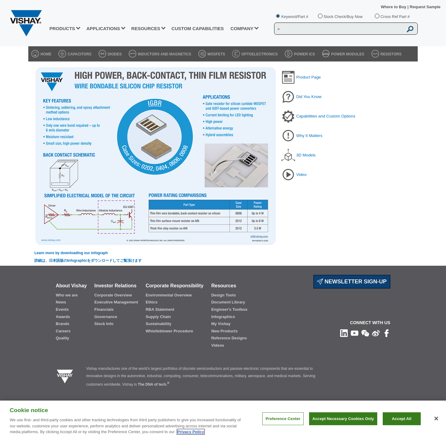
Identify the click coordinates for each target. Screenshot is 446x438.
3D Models (306, 155)
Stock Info (103, 323)
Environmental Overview (169, 295)
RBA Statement (160, 309)
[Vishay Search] (338, 29)
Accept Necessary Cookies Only (343, 418)
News (61, 302)
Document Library (228, 302)
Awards (63, 316)
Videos (217, 345)
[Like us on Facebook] (386, 333)
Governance (105, 316)
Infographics (223, 316)
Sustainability (159, 323)
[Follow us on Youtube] (354, 333)
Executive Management (116, 302)
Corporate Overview (113, 295)
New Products (224, 331)
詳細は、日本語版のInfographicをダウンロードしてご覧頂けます (88, 260)
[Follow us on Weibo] (376, 333)
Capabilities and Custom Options (325, 116)
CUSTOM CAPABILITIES (198, 28)
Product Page (308, 77)
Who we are (67, 295)
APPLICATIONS (103, 28)
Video (301, 174)
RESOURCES (145, 28)
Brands (62, 323)
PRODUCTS (62, 28)
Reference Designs (229, 338)
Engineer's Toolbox (229, 309)
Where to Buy (394, 7)
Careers (63, 331)
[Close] (436, 418)
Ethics (152, 302)
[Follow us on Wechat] (365, 333)
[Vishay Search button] (410, 29)
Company (242, 28)
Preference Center (283, 418)
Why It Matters (309, 135)
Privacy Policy (190, 431)
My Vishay (220, 323)
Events (62, 309)
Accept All (401, 418)
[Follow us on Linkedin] (344, 333)
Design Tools (223, 295)
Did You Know (309, 96)
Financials (104, 309)
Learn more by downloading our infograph (71, 253)
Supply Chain (158, 316)
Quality (62, 338)
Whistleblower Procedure (169, 331)
